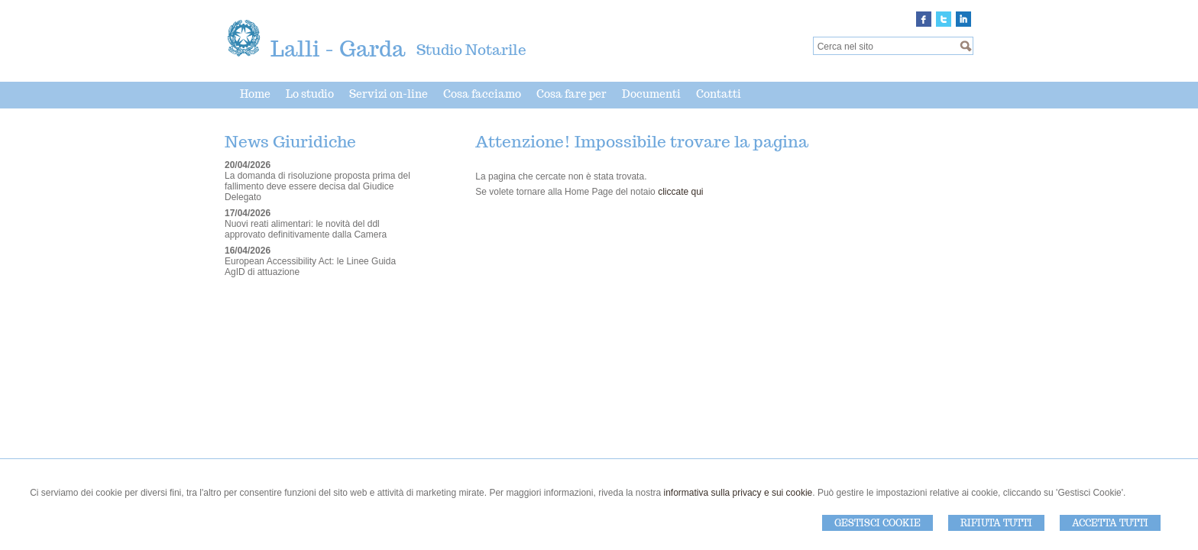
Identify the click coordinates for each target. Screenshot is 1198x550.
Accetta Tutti (1110, 523)
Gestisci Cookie (877, 523)
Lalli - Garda (337, 48)
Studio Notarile (471, 49)
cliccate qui (680, 191)
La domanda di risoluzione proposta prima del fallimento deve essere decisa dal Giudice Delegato (317, 186)
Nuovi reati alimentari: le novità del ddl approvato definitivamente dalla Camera (306, 229)
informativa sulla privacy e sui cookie (738, 492)
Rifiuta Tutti (996, 523)
